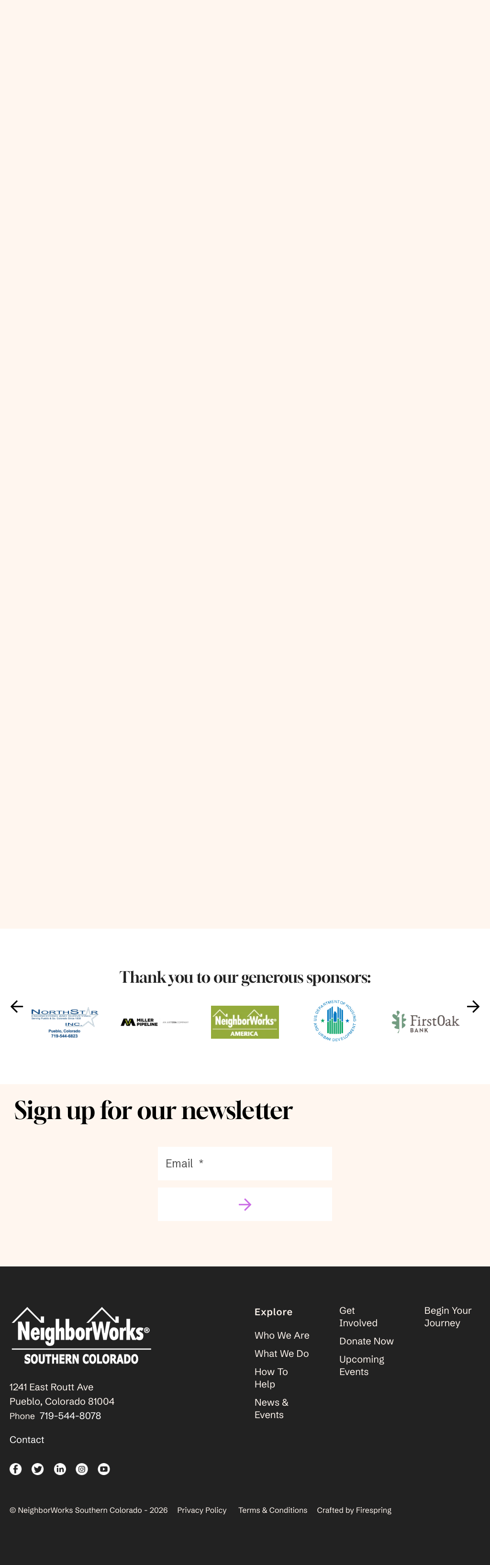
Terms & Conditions (273, 1521)
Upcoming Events (361, 1376)
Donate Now (366, 1352)
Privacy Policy (202, 1521)
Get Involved (358, 1327)
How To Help (271, 1388)
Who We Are (282, 1346)
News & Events (272, 1419)
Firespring (373, 1521)
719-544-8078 (70, 1426)
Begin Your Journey (448, 1327)
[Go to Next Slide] (473, 1017)
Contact (27, 1450)
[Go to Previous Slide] (16, 1017)
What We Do (282, 1364)
